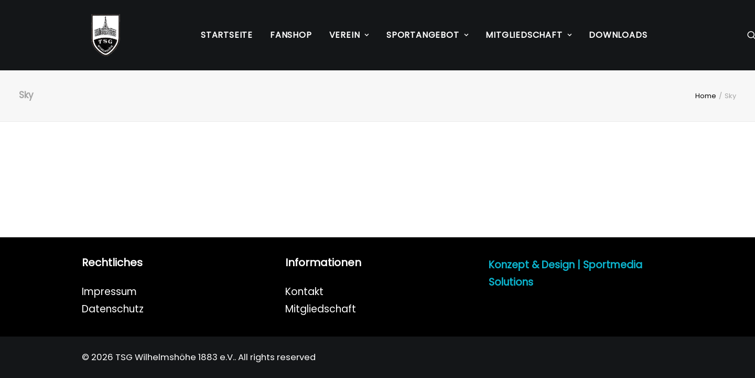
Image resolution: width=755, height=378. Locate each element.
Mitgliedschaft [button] (528, 35)
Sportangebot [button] (427, 35)
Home (705, 96)
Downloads (618, 35)
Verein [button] (349, 35)
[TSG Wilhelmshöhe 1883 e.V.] (96, 35)
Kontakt (304, 292)
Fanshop (291, 35)
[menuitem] (226, 35)
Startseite (227, 35)
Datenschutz (113, 309)
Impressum (109, 292)
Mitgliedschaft (320, 309)
